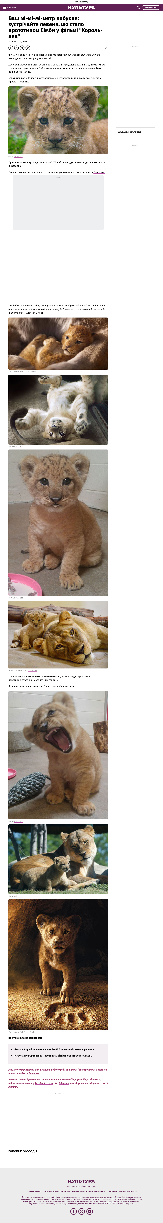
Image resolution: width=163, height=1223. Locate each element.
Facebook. (99, 172)
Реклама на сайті (34, 1191)
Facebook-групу (44, 1083)
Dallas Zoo (18, 156)
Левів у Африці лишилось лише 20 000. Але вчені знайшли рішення (54, 1049)
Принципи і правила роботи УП (122, 1191)
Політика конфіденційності (57, 1191)
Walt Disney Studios (28, 372)
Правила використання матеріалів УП (89, 1191)
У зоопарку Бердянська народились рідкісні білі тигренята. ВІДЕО (53, 1055)
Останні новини (129, 132)
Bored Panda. (24, 71)
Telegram (64, 1083)
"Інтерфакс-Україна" (107, 1201)
